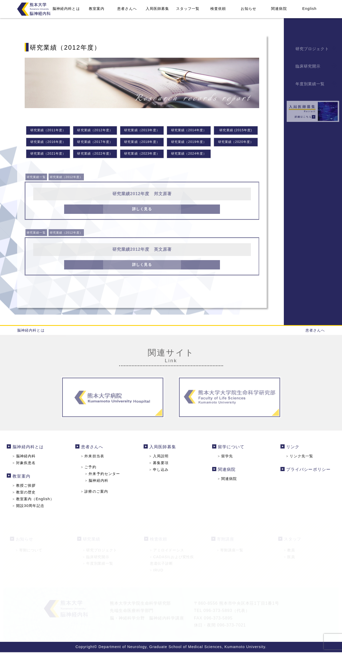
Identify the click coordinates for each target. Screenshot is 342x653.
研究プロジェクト (100, 551)
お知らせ (248, 8)
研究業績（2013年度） (142, 131)
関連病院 (279, 8)
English (309, 8)
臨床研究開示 (96, 558)
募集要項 (159, 464)
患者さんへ (127, 8)
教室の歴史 (26, 493)
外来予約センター (103, 475)
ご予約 (90, 468)
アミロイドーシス (167, 551)
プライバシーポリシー (306, 470)
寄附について (29, 551)
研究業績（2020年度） (236, 142)
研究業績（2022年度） (95, 154)
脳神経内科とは (66, 8)
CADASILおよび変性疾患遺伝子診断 (172, 561)
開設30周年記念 (30, 506)
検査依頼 (218, 8)
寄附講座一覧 (230, 551)
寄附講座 (225, 540)
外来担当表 (94, 457)
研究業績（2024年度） (189, 154)
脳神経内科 (26, 457)
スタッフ (292, 540)
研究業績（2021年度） (48, 154)
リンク (290, 448)
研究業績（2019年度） (189, 142)
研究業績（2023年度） (142, 154)
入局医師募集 (157, 8)
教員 (289, 551)
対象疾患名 (26, 464)
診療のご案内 (96, 492)
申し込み (159, 471)
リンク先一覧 (297, 457)
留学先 (224, 457)
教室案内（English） (35, 499)
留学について (230, 448)
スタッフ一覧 (188, 8)
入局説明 (159, 457)
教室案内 (96, 8)
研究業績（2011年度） (48, 131)
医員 (289, 558)
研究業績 (91, 540)
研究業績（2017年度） (95, 142)
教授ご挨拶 (26, 486)
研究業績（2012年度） (95, 131)
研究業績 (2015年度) (235, 131)
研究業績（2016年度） (48, 142)
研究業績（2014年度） (189, 131)
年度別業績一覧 (98, 564)
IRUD (156, 571)
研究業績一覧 (38, 178)
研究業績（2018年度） (142, 142)
